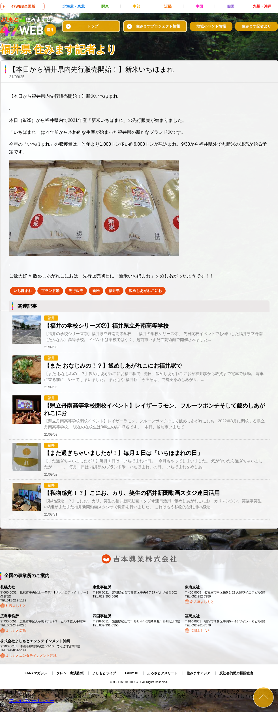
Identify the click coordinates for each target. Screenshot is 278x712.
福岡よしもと (200, 631)
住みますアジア (198, 673)
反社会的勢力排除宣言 (236, 673)
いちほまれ (23, 291)
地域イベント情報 (211, 26)
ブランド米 (50, 291)
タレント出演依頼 (70, 673)
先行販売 (76, 291)
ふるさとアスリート (162, 673)
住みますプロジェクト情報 (158, 26)
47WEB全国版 (23, 6)
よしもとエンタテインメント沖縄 (31, 656)
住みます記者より (256, 26)
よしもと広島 (16, 631)
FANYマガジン (36, 673)
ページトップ (263, 697)
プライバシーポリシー (31, 700)
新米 (96, 291)
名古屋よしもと (202, 602)
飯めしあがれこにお (145, 291)
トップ (92, 26)
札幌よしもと (16, 606)
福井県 (114, 291)
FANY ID (131, 673)
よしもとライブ (104, 673)
